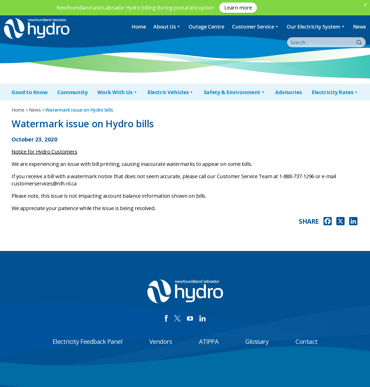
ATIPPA (208, 341)
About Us (167, 26)
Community (72, 92)
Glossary (257, 341)
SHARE (309, 221)
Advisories (288, 92)
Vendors (160, 341)
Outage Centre (206, 26)
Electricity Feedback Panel (88, 341)
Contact (306, 341)
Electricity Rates (335, 92)
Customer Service (255, 26)
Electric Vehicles (170, 92)
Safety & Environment (234, 92)
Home (139, 26)
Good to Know (29, 92)
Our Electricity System (316, 26)
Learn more (238, 7)
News (359, 26)
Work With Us (117, 92)
